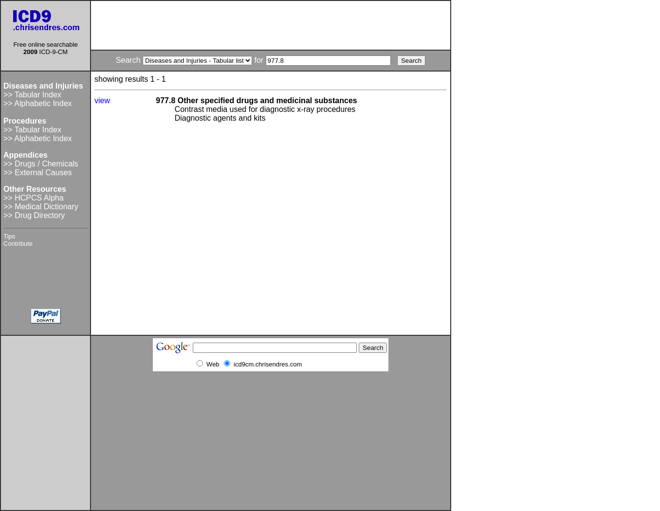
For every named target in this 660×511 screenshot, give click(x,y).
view (102, 100)
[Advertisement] (270, 25)
